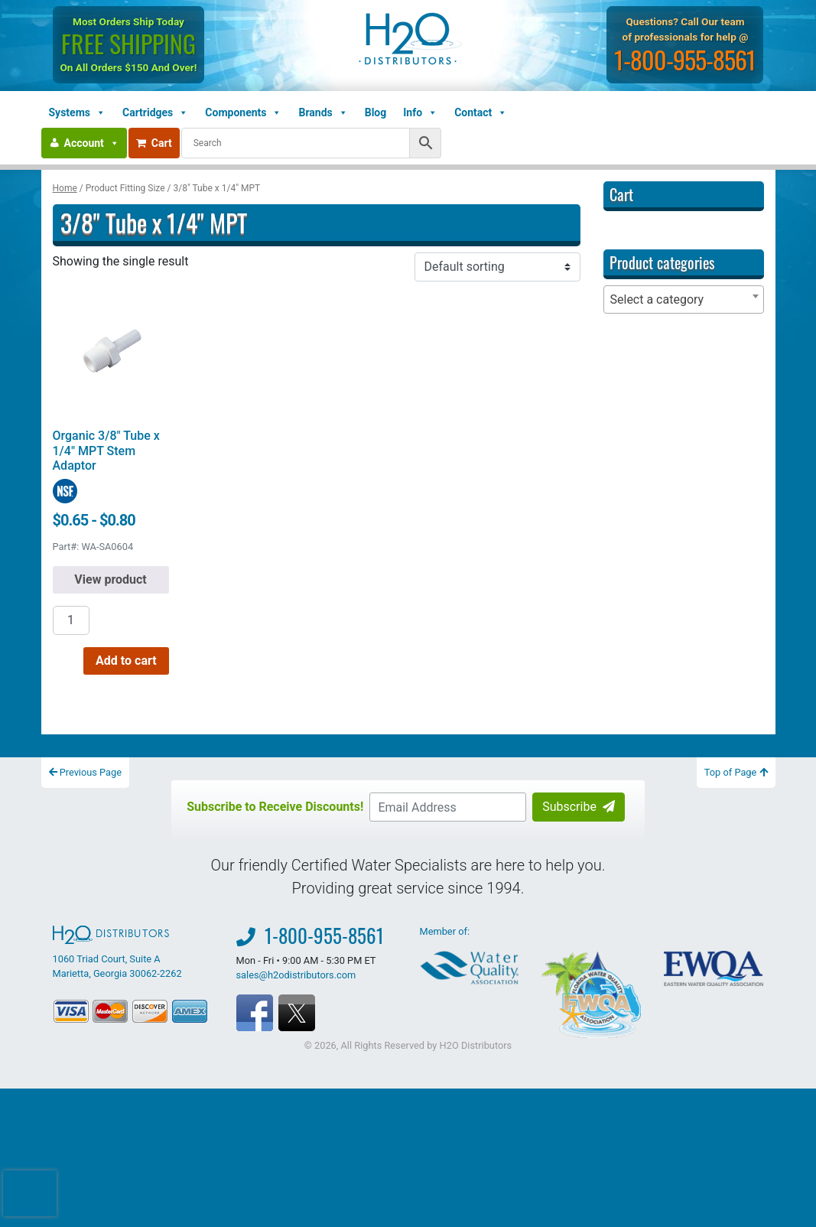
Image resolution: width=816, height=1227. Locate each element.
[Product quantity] (71, 620)
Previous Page (85, 772)
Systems (77, 112)
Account (91, 143)
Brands (322, 112)
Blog (376, 112)
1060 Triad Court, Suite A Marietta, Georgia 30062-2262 (117, 952)
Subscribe (578, 806)
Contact (480, 112)
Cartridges (155, 112)
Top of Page (736, 772)
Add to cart (126, 660)
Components (243, 112)
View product (110, 579)
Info (420, 112)
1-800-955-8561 (686, 59)
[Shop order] (497, 267)
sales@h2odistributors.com (296, 975)
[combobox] (683, 299)
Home (65, 188)
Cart (154, 143)
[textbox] (683, 299)
